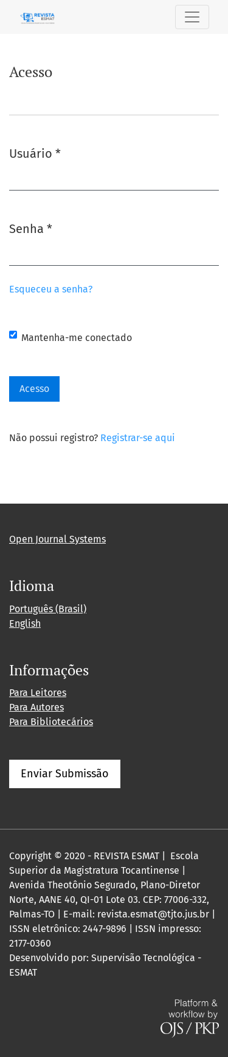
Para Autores (36, 707)
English (25, 623)
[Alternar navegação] (192, 17)
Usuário (35, 152)
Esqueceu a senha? (50, 289)
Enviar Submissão (65, 773)
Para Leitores (37, 692)
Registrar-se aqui (137, 438)
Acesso (34, 388)
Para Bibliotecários (51, 722)
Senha (30, 228)
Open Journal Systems (57, 539)
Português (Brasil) (47, 609)
